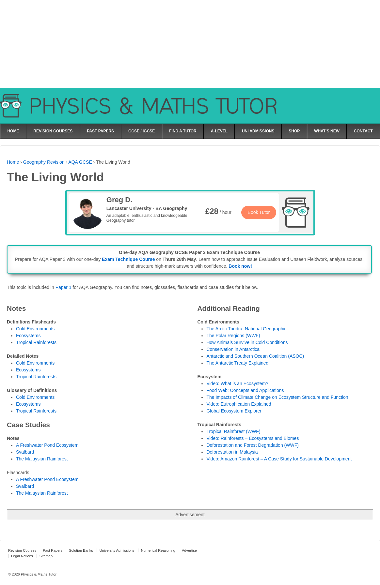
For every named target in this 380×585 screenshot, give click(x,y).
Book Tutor (259, 212)
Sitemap (46, 556)
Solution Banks (81, 550)
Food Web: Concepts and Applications (245, 390)
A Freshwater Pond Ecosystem (47, 479)
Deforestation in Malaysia (232, 452)
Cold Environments (35, 328)
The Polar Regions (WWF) (233, 335)
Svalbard (25, 486)
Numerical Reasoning (158, 550)
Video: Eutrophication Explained (238, 404)
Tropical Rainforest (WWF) (233, 431)
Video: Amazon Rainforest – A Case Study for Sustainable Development (279, 458)
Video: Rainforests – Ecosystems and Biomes (252, 438)
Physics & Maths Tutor (38, 574)
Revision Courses (22, 550)
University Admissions (117, 550)
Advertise (189, 550)
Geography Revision (44, 162)
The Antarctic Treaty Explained (237, 363)
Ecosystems (28, 335)
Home (13, 162)
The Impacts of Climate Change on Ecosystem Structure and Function (277, 397)
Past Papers (52, 550)
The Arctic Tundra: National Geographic (246, 328)
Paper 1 (63, 287)
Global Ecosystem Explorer (233, 410)
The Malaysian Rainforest (42, 493)
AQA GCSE (80, 162)
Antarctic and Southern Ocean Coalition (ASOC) (255, 356)
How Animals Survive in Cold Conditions (247, 342)
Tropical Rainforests (36, 342)
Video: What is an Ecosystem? (237, 383)
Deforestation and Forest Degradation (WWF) (252, 445)
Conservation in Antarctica (233, 349)
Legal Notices (22, 556)
